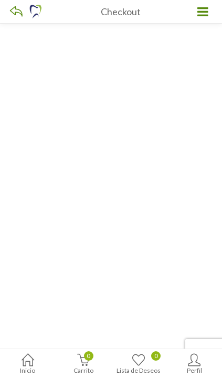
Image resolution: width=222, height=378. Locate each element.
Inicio (28, 364)
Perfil (194, 364)
